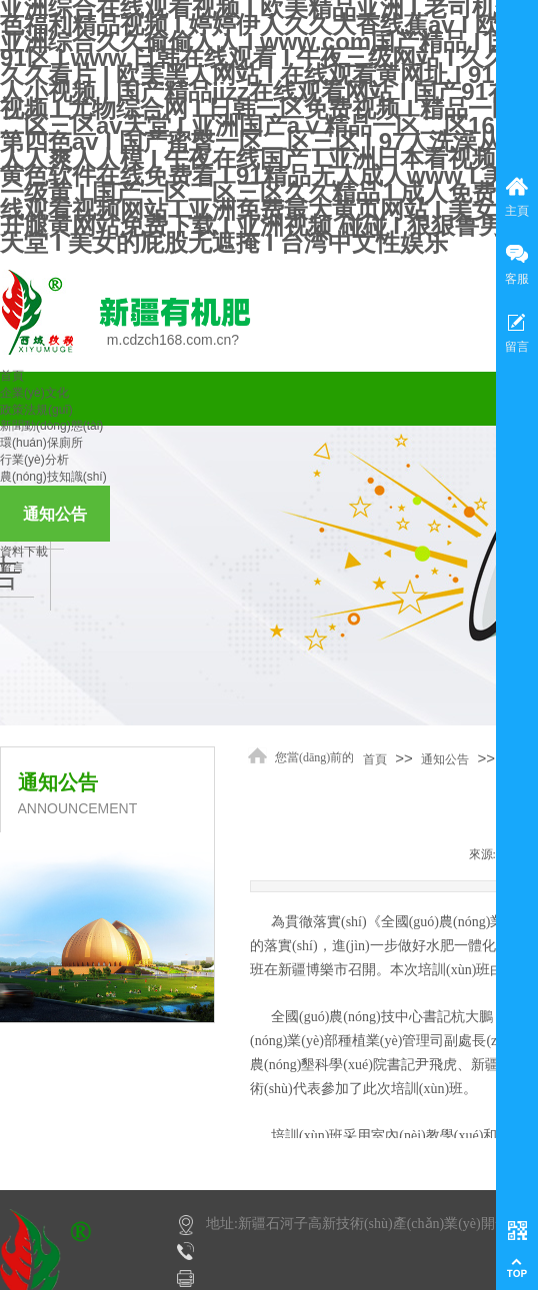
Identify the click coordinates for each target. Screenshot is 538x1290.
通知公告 (55, 514)
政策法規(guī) (36, 410)
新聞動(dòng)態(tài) (51, 426)
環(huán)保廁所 (41, 443)
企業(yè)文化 (34, 393)
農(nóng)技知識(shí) (53, 477)
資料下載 (24, 552)
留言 (12, 568)
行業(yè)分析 (34, 460)
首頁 (12, 376)
